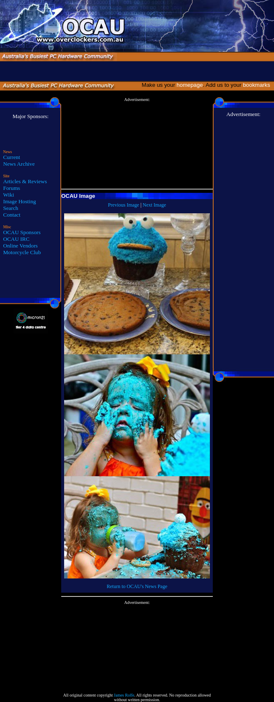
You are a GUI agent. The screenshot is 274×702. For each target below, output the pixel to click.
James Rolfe (124, 695)
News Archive (19, 164)
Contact (11, 215)
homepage (190, 85)
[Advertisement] (137, 143)
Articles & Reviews (25, 181)
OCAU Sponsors (22, 232)
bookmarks (258, 85)
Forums (11, 188)
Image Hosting (19, 201)
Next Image (154, 205)
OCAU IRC (16, 239)
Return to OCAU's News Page (137, 586)
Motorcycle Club (22, 252)
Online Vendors (20, 245)
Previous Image (123, 205)
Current (11, 157)
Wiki (8, 195)
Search (10, 208)
